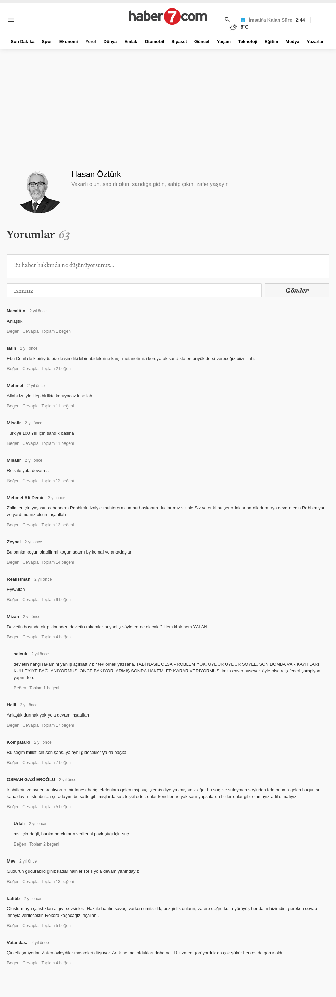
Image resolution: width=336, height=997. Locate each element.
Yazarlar (315, 41)
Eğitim (271, 41)
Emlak (130, 41)
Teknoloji (247, 41)
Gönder (297, 290)
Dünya (110, 41)
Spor (47, 41)
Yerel (91, 41)
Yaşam (224, 41)
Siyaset (179, 41)
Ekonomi (68, 41)
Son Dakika (22, 41)
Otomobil (154, 41)
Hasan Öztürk (96, 174)
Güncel (201, 41)
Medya (292, 41)
